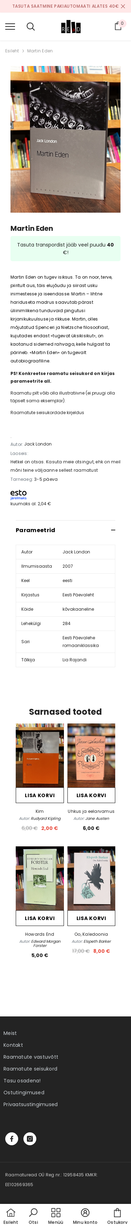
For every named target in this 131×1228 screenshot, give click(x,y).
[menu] (10, 26)
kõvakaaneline (78, 609)
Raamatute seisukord (30, 1068)
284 (67, 623)
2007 (68, 566)
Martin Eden (40, 51)
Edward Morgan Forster (45, 943)
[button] (33, 1216)
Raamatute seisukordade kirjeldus (47, 413)
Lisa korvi (39, 795)
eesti (67, 580)
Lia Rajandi (75, 660)
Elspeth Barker (97, 941)
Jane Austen (97, 818)
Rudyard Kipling (45, 818)
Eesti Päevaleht (78, 595)
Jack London (38, 444)
